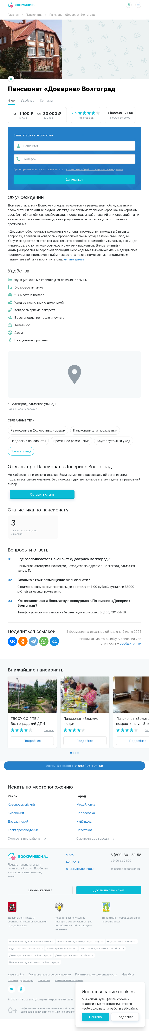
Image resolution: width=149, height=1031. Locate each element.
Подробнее (32, 741)
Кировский (16, 813)
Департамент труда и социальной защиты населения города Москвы (27, 914)
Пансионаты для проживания (95, 430)
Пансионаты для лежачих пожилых (31, 941)
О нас (70, 854)
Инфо (11, 100)
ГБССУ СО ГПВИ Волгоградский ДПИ (28, 721)
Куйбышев (84, 821)
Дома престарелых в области (74, 955)
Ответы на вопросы (80, 868)
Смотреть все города (92, 838)
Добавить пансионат (109, 890)
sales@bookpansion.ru (125, 869)
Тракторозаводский (23, 830)
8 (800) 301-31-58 (120, 113)
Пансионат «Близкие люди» (80, 721)
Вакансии (44, 980)
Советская (84, 830)
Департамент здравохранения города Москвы (121, 912)
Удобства (27, 100)
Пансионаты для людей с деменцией (80, 941)
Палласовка (85, 813)
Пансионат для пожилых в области (102, 948)
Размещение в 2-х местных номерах (38, 430)
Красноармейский (21, 804)
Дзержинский (18, 821)
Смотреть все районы (24, 838)
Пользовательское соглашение (50, 974)
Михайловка (85, 804)
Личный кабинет (40, 890)
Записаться (74, 179)
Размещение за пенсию (61, 948)
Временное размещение (71, 441)
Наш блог (128, 974)
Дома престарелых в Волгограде (30, 955)
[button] (71, 753)
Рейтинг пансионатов (69, 980)
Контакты (46, 100)
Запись (74, 765)
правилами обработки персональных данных (94, 169)
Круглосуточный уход (113, 441)
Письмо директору (20, 980)
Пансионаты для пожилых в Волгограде (34, 962)
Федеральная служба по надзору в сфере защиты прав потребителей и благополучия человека (74, 916)
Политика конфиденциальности (96, 974)
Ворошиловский (27, 408)
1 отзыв (49, 730)
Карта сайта (16, 974)
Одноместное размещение (26, 948)
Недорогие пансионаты (28, 441)
